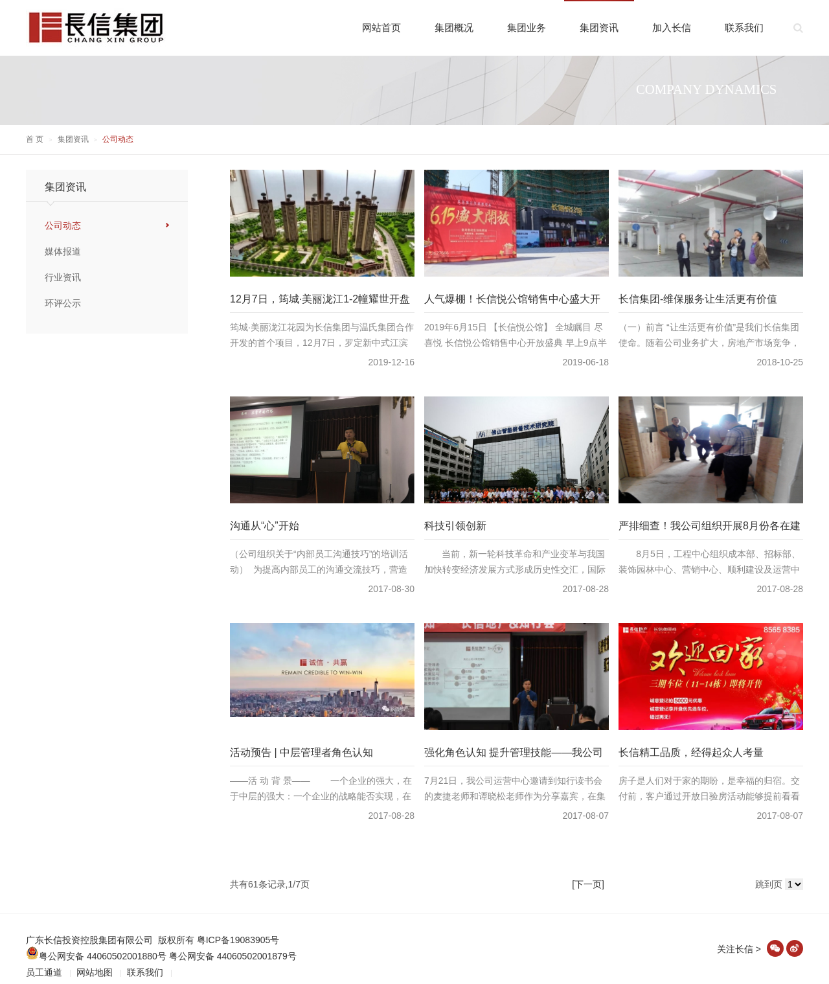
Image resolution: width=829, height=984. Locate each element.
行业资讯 (63, 277)
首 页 (34, 139)
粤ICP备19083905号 (238, 940)
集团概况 (454, 27)
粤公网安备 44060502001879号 (233, 956)
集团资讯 (599, 27)
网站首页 (381, 27)
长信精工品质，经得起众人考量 (691, 752)
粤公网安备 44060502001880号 (96, 956)
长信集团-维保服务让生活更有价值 (698, 298)
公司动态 (63, 225)
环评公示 (63, 303)
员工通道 (44, 972)
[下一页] (588, 884)
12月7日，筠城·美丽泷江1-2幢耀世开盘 (320, 298)
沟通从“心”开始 (264, 525)
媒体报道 (63, 251)
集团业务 (526, 27)
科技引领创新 (455, 525)
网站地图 (94, 972)
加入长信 (671, 27)
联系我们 (744, 27)
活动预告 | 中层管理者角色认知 (301, 752)
